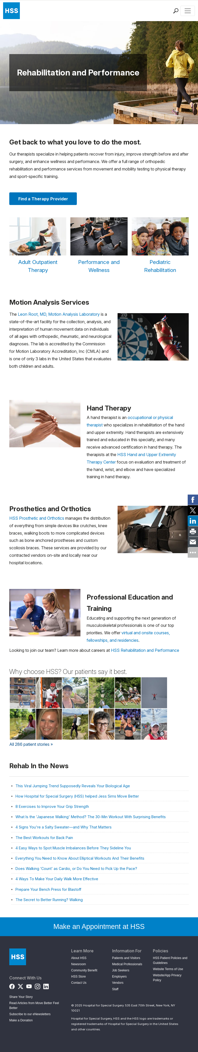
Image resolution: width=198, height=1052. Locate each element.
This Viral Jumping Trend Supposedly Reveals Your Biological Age (72, 786)
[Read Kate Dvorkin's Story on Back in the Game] (101, 724)
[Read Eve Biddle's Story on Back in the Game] (75, 692)
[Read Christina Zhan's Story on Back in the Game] (23, 724)
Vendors (117, 983)
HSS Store (78, 976)
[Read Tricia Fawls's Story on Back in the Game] (154, 724)
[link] (193, 499)
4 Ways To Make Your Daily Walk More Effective (56, 879)
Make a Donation (21, 1020)
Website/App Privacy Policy (167, 977)
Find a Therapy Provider (43, 198)
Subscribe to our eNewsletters (30, 1014)
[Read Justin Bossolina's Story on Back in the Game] (128, 692)
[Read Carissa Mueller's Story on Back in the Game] (128, 724)
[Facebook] (12, 985)
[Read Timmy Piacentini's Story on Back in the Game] (49, 692)
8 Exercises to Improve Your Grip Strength (52, 806)
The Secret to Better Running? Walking (49, 899)
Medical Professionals (127, 964)
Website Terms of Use (168, 969)
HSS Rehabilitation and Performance (145, 650)
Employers (119, 976)
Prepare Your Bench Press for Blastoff (48, 889)
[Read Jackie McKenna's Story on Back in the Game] (23, 692)
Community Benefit (84, 970)
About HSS (78, 958)
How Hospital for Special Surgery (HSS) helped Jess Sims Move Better (77, 796)
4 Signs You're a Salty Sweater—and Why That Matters (63, 827)
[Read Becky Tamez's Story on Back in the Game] (75, 724)
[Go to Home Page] (17, 956)
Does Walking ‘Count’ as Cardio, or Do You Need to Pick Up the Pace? (76, 868)
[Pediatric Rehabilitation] (160, 245)
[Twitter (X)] (20, 985)
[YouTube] (29, 985)
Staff (115, 989)
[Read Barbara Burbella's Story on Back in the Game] (49, 724)
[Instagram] (37, 985)
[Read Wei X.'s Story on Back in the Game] (101, 692)
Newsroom (78, 964)
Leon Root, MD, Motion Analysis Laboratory (59, 314)
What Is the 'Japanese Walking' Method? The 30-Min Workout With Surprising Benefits (90, 817)
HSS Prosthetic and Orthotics (36, 518)
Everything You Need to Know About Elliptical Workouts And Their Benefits (79, 858)
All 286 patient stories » (31, 744)
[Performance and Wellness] (98, 245)
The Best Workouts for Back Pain (44, 837)
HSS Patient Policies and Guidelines (170, 960)
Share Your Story (21, 997)
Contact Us (78, 983)
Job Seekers (120, 970)
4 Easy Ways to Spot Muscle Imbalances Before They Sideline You (73, 848)
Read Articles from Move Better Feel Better (34, 1005)
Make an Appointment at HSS (99, 926)
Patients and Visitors (126, 958)
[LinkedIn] (46, 985)
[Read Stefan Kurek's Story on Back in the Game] (154, 692)
